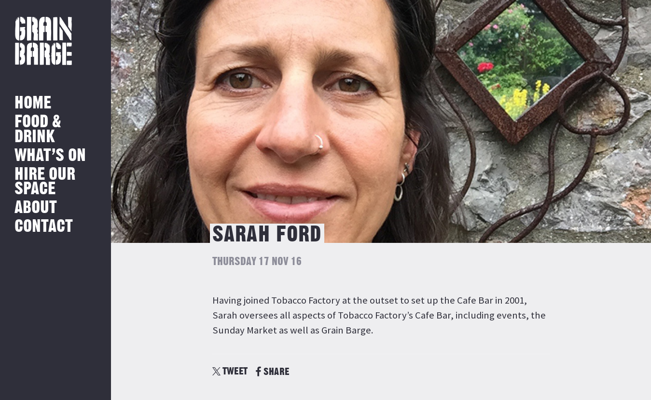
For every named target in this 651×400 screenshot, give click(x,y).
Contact (43, 226)
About (35, 207)
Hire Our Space (44, 182)
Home (32, 103)
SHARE (272, 372)
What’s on (50, 155)
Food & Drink (37, 129)
